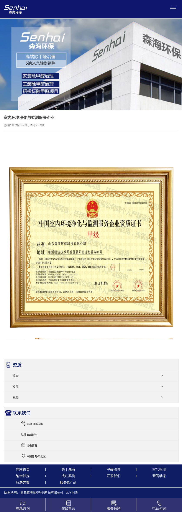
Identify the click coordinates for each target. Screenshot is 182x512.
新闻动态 (159, 476)
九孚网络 (72, 492)
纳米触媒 (23, 476)
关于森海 (30, 125)
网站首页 (23, 469)
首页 (18, 125)
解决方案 (23, 482)
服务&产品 (68, 482)
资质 (42, 125)
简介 (88, 375)
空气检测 (159, 469)
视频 (88, 397)
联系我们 (114, 476)
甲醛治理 (114, 469)
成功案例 (68, 476)
